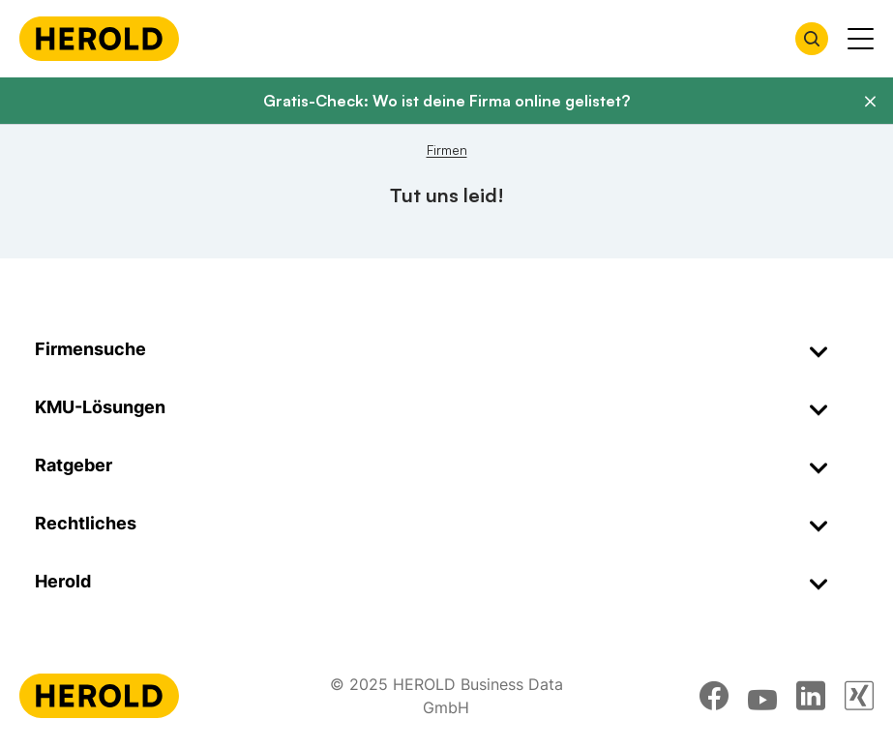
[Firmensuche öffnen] (811, 38)
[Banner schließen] (869, 101)
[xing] (859, 695)
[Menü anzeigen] (861, 38)
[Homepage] (99, 38)
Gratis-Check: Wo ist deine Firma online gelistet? (446, 100)
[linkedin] (810, 695)
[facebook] (714, 695)
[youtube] (762, 695)
